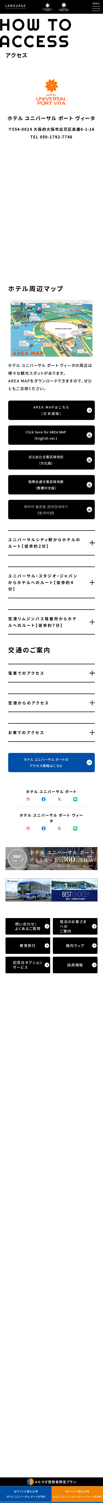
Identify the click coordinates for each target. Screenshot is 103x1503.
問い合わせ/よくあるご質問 (28, 926)
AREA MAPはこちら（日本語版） (51, 410)
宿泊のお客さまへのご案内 (73, 926)
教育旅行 (28, 945)
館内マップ (75, 945)
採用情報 (75, 964)
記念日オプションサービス (28, 965)
